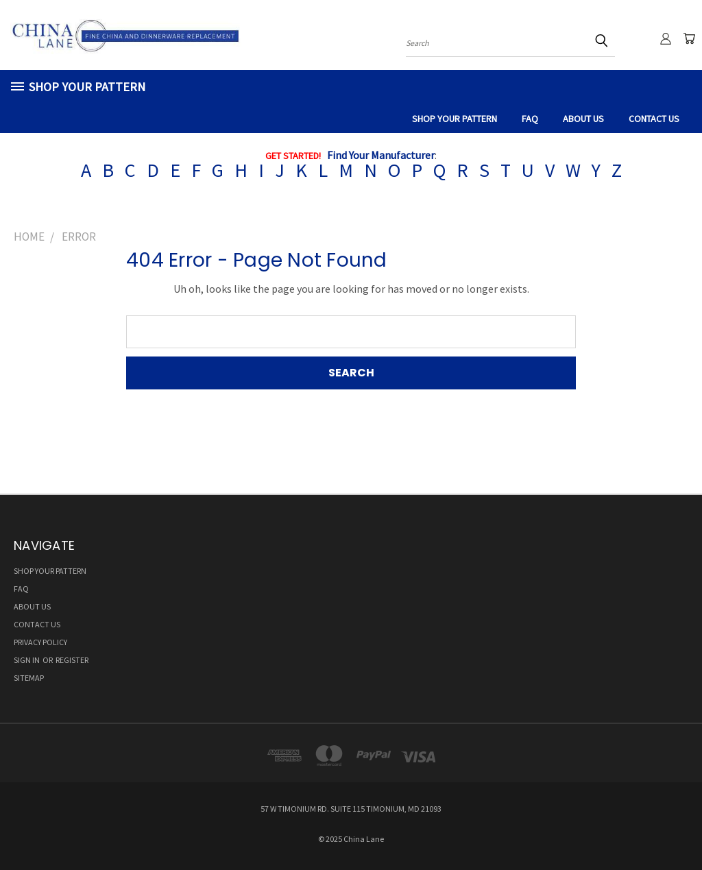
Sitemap (29, 678)
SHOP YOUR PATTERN (454, 118)
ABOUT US (583, 118)
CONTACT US (654, 118)
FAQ (530, 118)
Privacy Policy (40, 642)
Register (72, 660)
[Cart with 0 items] (688, 38)
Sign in (27, 660)
